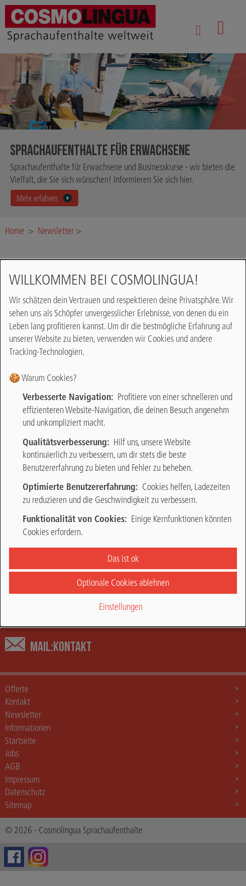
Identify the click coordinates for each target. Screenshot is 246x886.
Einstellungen (121, 606)
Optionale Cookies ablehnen (123, 582)
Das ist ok (123, 558)
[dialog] (123, 442)
